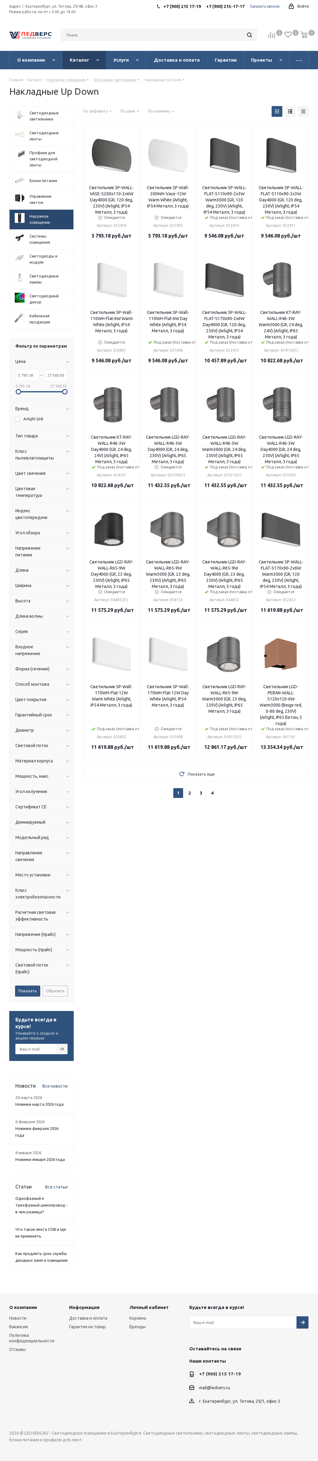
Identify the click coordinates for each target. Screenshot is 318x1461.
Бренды (137, 1326)
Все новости (55, 1086)
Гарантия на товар (87, 1326)
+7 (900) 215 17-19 (220, 1373)
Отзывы (17, 1349)
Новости (17, 1318)
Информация (84, 1307)
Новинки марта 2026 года (39, 1104)
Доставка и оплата (88, 1318)
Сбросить (55, 991)
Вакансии (18, 1326)
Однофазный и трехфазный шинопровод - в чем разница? (41, 1205)
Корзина (137, 1318)
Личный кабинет (149, 1307)
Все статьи (56, 1186)
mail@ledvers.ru (214, 1387)
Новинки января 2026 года (40, 1159)
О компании (23, 1307)
